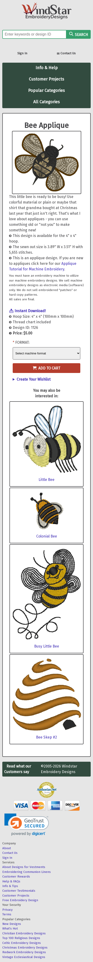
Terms (6, 914)
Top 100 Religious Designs (21, 938)
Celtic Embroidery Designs (21, 943)
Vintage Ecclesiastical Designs (23, 957)
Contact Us (66, 53)
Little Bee (46, 479)
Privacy (7, 910)
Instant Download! (30, 311)
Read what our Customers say (17, 769)
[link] (26, 824)
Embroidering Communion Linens (26, 872)
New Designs (11, 924)
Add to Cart (46, 368)
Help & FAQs (11, 881)
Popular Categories (46, 90)
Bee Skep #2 (46, 737)
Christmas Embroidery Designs (25, 947)
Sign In (22, 53)
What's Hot (10, 928)
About (6, 848)
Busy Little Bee (46, 646)
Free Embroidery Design (20, 900)
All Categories (46, 101)
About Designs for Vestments (23, 867)
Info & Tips (10, 886)
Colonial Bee (46, 536)
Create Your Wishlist (34, 379)
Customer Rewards (16, 876)
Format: (22, 342)
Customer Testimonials (18, 891)
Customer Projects (46, 79)
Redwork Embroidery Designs (24, 952)
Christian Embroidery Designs (24, 933)
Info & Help (47, 67)
